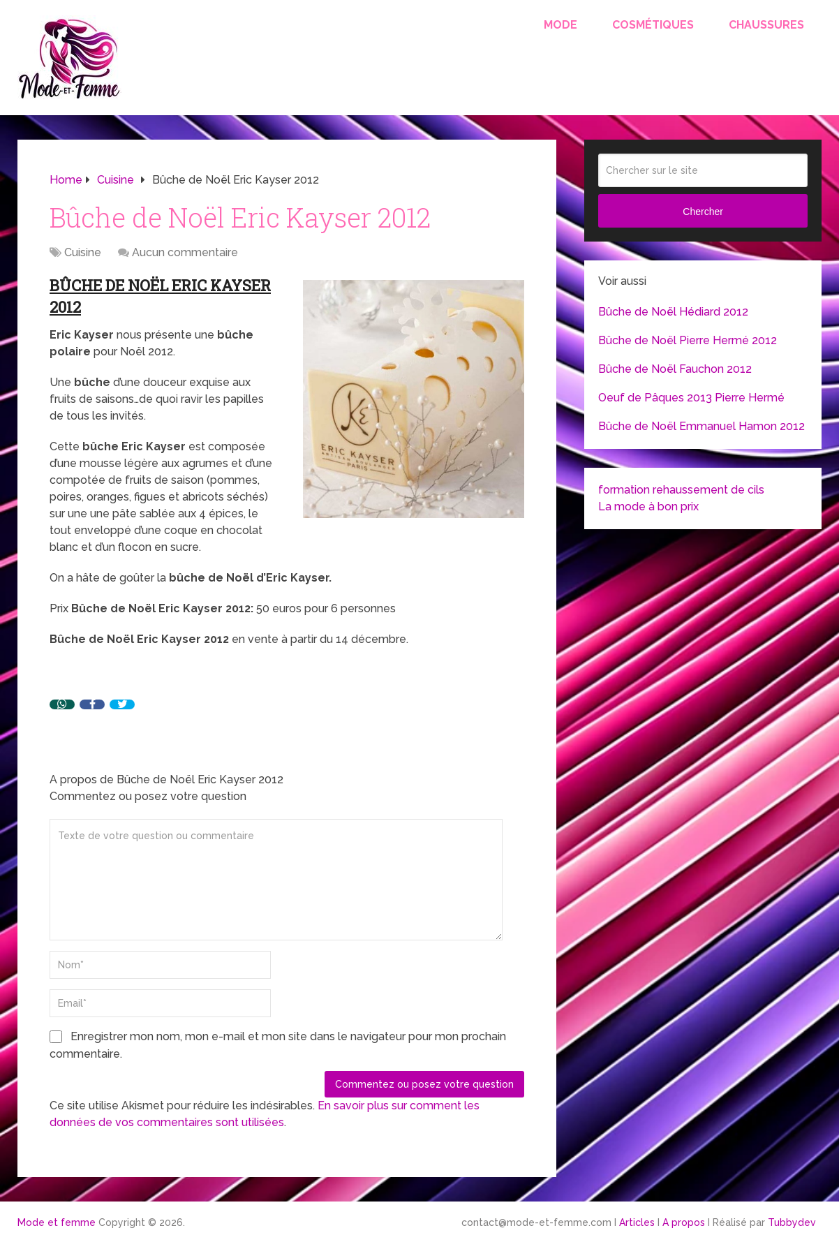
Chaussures (766, 24)
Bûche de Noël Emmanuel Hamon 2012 (701, 426)
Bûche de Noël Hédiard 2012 (673, 311)
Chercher (703, 211)
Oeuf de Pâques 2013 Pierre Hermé (691, 397)
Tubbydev (792, 1222)
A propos (683, 1222)
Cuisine (82, 252)
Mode (560, 24)
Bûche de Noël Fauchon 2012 (675, 369)
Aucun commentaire (185, 252)
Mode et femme (56, 1222)
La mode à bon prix (648, 506)
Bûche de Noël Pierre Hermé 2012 (687, 340)
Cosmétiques (653, 24)
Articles (637, 1222)
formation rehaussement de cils (681, 489)
